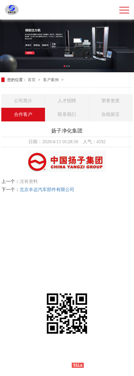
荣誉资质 (110, 100)
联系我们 (67, 114)
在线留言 (110, 114)
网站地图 (94, 365)
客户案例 (51, 79)
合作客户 (23, 114)
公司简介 (23, 100)
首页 (32, 79)
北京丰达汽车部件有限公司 (47, 189)
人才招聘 (67, 100)
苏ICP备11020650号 (103, 355)
